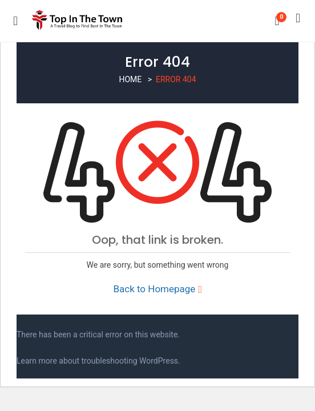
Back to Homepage (157, 289)
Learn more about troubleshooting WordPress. (98, 360)
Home (130, 79)
